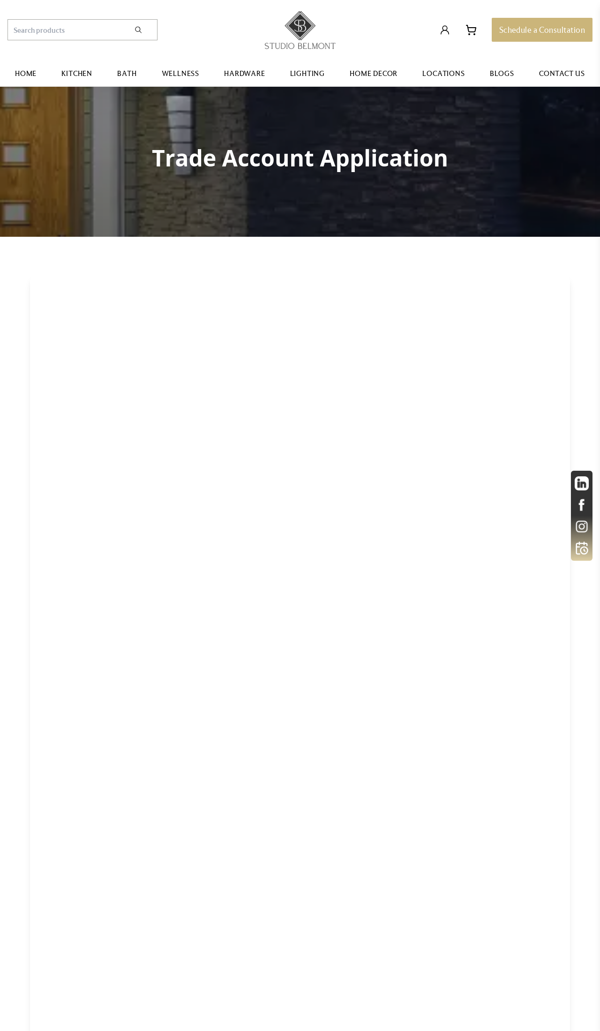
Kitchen (76, 73)
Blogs (502, 73)
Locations (443, 73)
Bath (126, 73)
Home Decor (374, 73)
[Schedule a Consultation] (542, 30)
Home (26, 73)
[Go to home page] (300, 30)
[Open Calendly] (581, 548)
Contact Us (562, 73)
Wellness (180, 73)
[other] (581, 483)
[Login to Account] (444, 30)
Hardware (244, 73)
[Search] (145, 29)
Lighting (307, 73)
